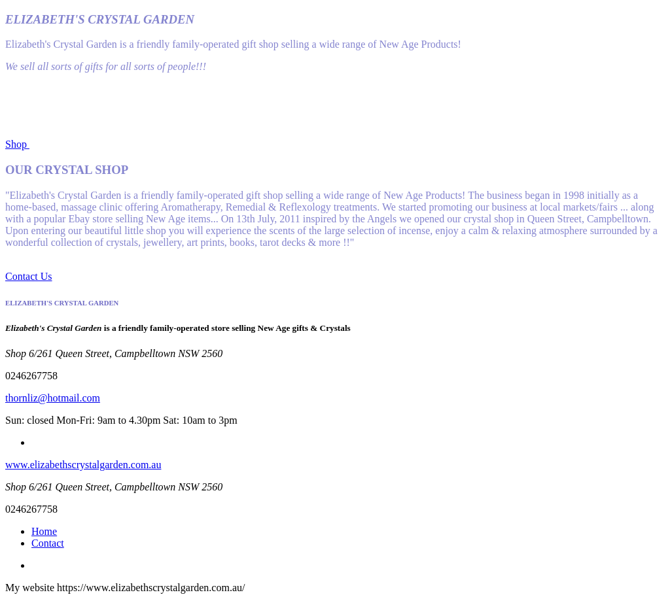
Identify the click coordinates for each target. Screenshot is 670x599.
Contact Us (28, 276)
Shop (17, 144)
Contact (47, 543)
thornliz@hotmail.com (52, 397)
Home (44, 531)
